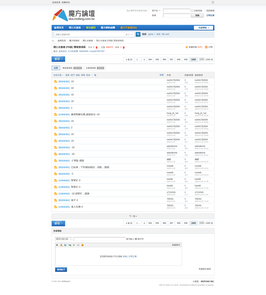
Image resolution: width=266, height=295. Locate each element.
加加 (158, 34)
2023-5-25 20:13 (201, 109)
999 (185, 59)
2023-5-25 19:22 (201, 149)
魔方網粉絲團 (108, 27)
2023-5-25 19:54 (201, 135)
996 (164, 59)
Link (69, 245)
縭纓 (169, 159)
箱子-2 (74, 200)
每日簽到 (91, 27)
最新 (67, 75)
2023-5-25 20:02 (201, 129)
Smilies (82, 245)
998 (178, 59)
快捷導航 (203, 28)
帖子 (128, 34)
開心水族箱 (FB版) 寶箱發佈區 (69, 47)
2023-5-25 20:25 (201, 89)
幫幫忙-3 (75, 180)
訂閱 (210, 47)
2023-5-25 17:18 (201, 201)
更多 (88, 75)
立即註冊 (210, 15)
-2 (72, 173)
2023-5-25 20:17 (201, 102)
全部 (56, 68)
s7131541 (171, 192)
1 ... (138, 59)
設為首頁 (56, 2)
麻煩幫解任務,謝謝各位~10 (85, 114)
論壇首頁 (59, 27)
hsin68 (170, 179)
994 (150, 59)
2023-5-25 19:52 (201, 142)
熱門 (73, 75)
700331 (170, 199)
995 (157, 59)
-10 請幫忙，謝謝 (80, 193)
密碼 (154, 15)
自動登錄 (196, 10)
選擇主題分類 (62, 239)
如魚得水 (63, 51)
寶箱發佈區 (72, 68)
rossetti (170, 166)
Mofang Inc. (66, 281)
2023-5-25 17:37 (201, 195)
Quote (74, 245)
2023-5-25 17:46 (201, 181)
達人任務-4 (77, 206)
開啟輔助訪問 (210, 2)
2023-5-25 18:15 (201, 168)
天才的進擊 (73, 51)
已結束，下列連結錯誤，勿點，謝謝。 (91, 167)
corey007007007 (96, 51)
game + (151, 34)
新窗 (162, 75)
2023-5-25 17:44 (201, 188)
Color (61, 245)
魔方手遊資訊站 (128, 27)
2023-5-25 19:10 (201, 162)
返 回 (130, 59)
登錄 (125, 256)
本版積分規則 (205, 269)
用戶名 (155, 10)
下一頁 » (133, 216)
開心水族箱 (75, 27)
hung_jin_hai (172, 113)
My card (165, 34)
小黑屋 (196, 281)
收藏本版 (195, 47)
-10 (72, 147)
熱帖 (78, 75)
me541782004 (173, 80)
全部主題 (57, 75)
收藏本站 (66, 2)
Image (65, 245)
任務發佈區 (95, 68)
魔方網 (53, 40)
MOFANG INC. (207, 281)
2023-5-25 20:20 (201, 96)
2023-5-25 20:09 (201, 116)
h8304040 (83, 51)
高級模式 (176, 245)
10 (72, 81)
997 (171, 59)
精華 (83, 75)
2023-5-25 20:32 (201, 83)
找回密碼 (210, 10)
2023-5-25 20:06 (201, 122)
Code (78, 245)
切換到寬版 (212, 2)
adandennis (172, 146)
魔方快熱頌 (74, 40)
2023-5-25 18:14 (201, 175)
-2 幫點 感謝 (77, 160)
